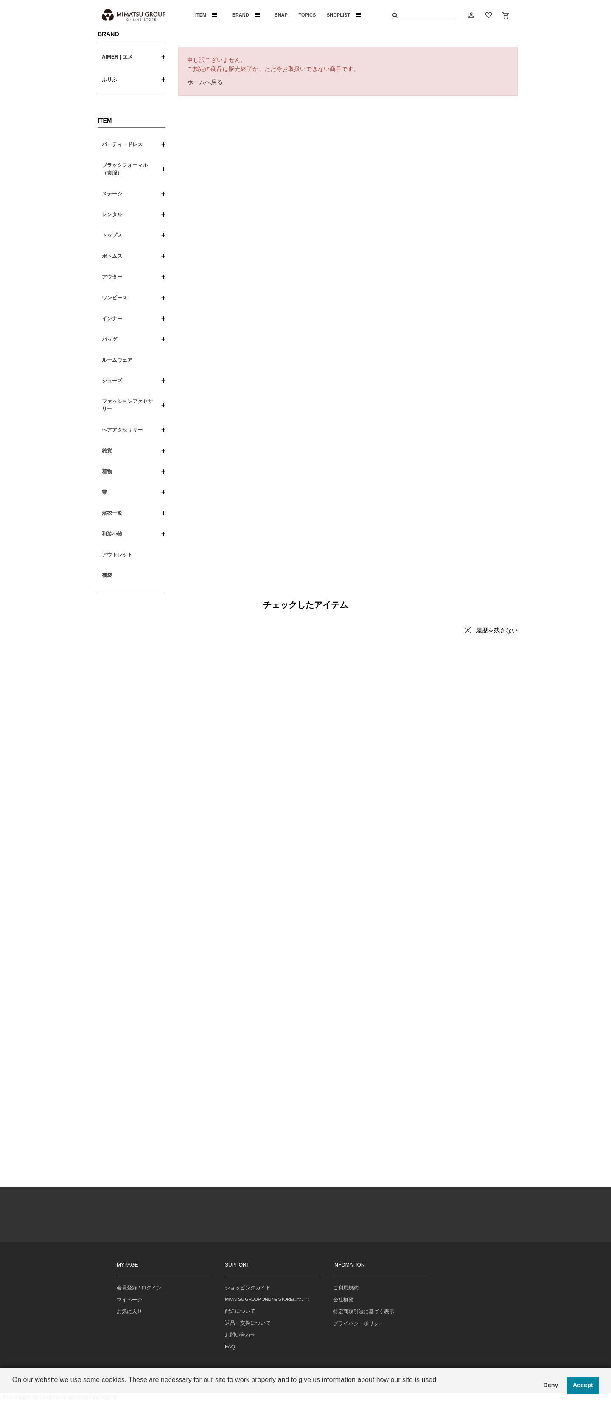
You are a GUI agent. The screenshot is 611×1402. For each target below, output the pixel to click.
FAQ (230, 1347)
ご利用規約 (346, 1288)
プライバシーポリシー (358, 1323)
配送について (240, 1311)
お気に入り (129, 1312)
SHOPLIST (344, 14)
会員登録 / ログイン (139, 1288)
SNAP (281, 14)
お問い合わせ (240, 1335)
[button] (13, 1391)
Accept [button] (583, 1385)
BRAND (246, 14)
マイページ (129, 1300)
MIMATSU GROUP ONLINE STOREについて (267, 1299)
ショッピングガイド (248, 1288)
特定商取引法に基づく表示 (363, 1312)
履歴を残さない (497, 630)
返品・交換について (248, 1323)
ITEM (206, 14)
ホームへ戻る (205, 82)
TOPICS (307, 14)
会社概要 (343, 1300)
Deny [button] (550, 1385)
